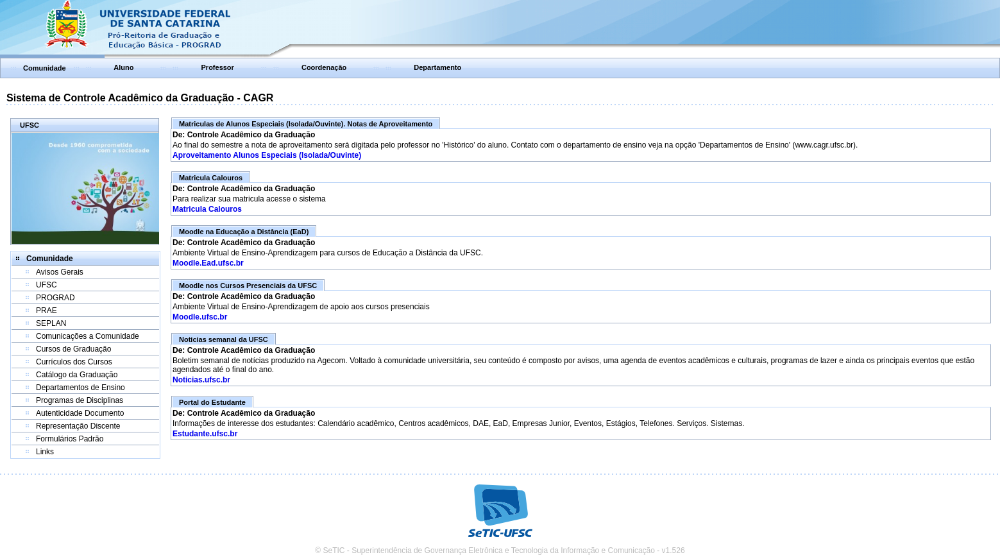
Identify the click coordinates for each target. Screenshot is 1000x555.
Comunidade (44, 68)
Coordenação (323, 67)
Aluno (123, 67)
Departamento (437, 67)
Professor (217, 67)
